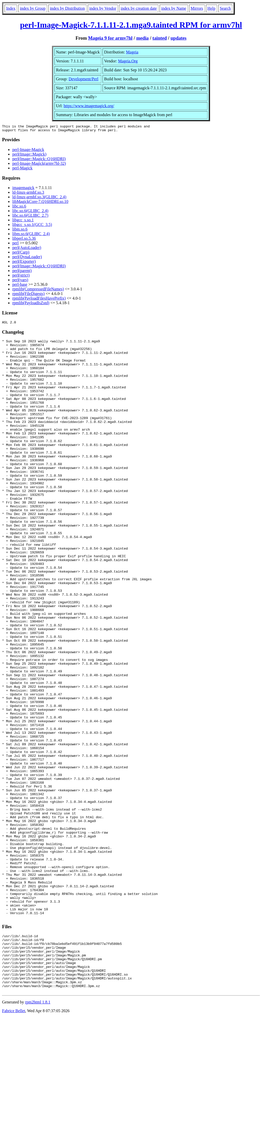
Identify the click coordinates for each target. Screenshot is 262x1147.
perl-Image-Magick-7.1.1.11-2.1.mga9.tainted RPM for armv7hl (131, 24)
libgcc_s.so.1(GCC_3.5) (32, 226)
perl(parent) (22, 272)
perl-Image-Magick (28, 151)
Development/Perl (83, 79)
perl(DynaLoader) (27, 258)
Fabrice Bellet (13, 1140)
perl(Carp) (20, 254)
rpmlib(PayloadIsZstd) (30, 304)
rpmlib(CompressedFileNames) (38, 290)
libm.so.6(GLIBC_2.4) (31, 235)
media (142, 38)
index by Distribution (67, 8)
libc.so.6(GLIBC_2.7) (30, 217)
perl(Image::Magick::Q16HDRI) (39, 160)
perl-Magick (22, 169)
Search (225, 8)
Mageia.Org (128, 61)
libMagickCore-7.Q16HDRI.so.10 (40, 203)
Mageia (132, 52)
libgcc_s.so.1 (23, 221)
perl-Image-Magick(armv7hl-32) (39, 165)
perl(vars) (20, 281)
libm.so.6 (20, 230)
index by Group (32, 8)
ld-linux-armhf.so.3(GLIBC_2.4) (39, 198)
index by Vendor (102, 8)
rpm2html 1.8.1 (37, 1132)
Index (10, 8)
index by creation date (139, 8)
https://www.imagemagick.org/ (89, 106)
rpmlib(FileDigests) (28, 295)
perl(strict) (21, 277)
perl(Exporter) (24, 263)
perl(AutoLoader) (26, 249)
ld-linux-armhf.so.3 (28, 194)
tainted (159, 38)
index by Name (173, 8)
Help (211, 8)
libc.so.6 (19, 207)
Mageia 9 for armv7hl (110, 38)
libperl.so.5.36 (24, 240)
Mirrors (197, 8)
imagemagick (23, 189)
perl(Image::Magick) (29, 156)
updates (178, 38)
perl (15, 244)
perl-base (19, 286)
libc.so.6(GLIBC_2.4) (30, 212)
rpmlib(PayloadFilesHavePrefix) (39, 300)
